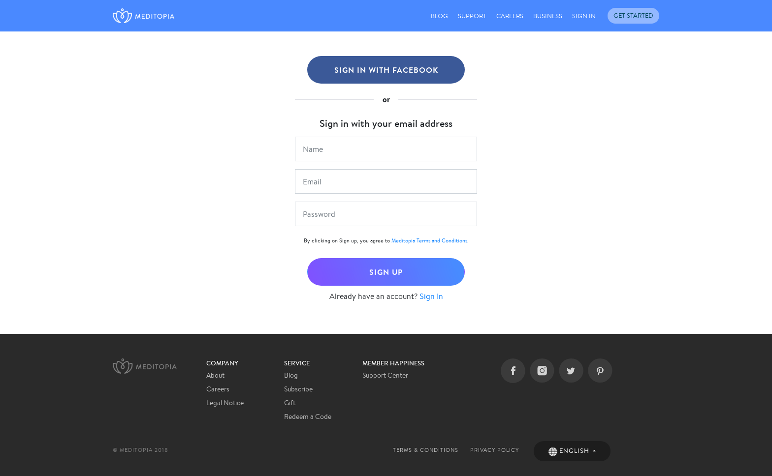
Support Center (385, 375)
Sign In (431, 296)
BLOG (439, 16)
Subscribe (298, 389)
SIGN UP (386, 272)
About (215, 375)
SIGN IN (584, 16)
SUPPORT (472, 16)
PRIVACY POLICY (494, 449)
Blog (291, 375)
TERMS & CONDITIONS (425, 449)
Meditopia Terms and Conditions (429, 240)
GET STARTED (633, 15)
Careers (217, 389)
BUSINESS (547, 16)
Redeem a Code (307, 416)
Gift (289, 402)
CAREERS (509, 16)
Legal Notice (225, 402)
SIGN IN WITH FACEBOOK (386, 69)
